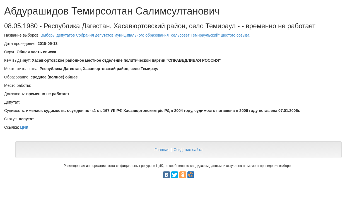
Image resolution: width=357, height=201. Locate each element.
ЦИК (24, 127)
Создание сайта (187, 149)
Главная (162, 149)
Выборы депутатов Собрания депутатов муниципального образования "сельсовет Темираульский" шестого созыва (145, 35)
